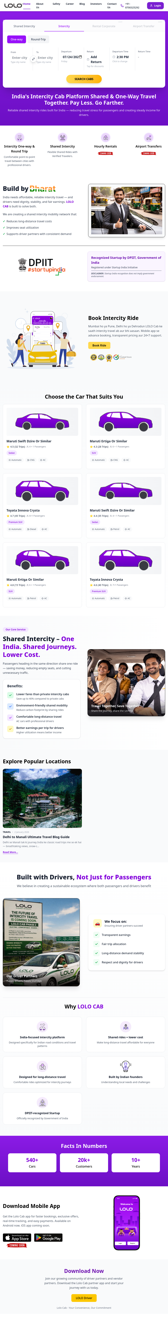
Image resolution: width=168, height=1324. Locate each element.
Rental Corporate (107, 24)
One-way (16, 39)
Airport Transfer (147, 24)
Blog (82, 3)
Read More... (10, 852)
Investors (96, 3)
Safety (56, 3)
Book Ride (99, 345)
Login (155, 5)
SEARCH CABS (84, 79)
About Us (39, 5)
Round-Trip (38, 39)
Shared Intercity (24, 26)
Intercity (64, 26)
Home (26, 3)
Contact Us (112, 5)
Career (70, 3)
